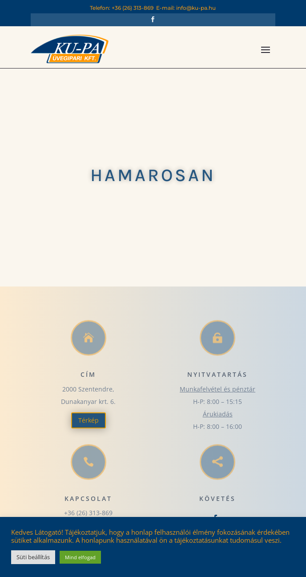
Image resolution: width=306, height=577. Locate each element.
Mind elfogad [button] (80, 557)
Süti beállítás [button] (33, 557)
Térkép (88, 420)
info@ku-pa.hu (196, 7)
